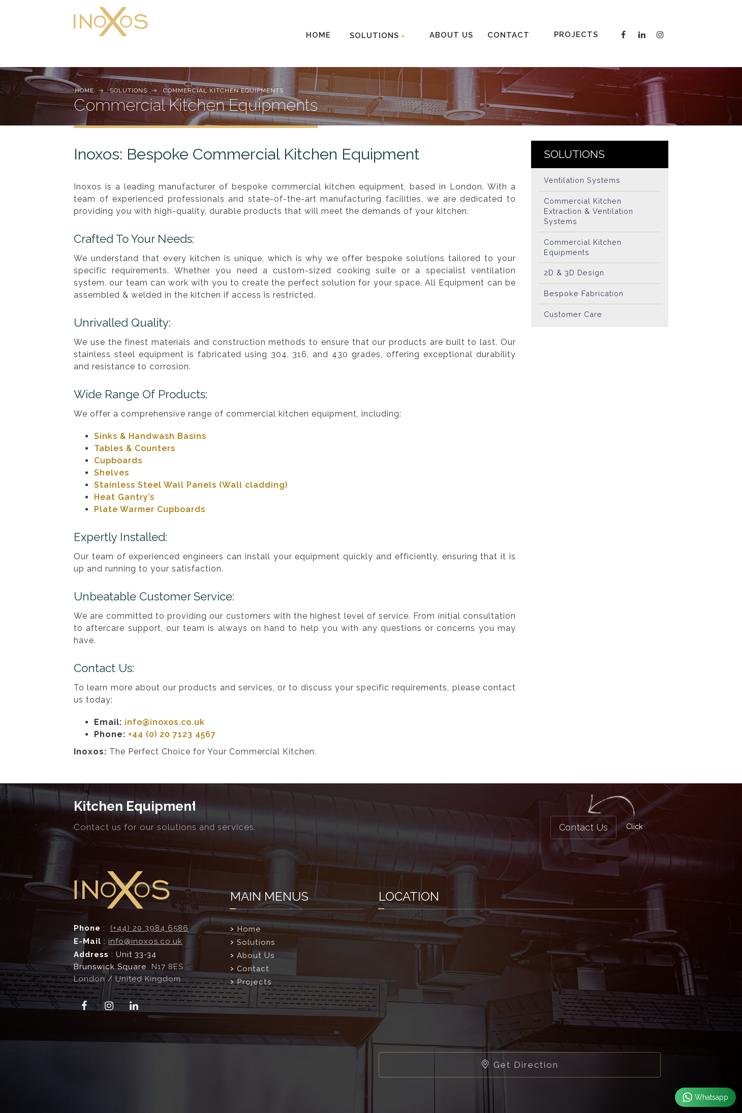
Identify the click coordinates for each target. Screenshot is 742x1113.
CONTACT (508, 35)
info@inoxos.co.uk (165, 722)
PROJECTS (575, 34)
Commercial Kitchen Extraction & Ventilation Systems (591, 214)
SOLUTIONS (374, 35)
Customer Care (574, 323)
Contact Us (583, 827)
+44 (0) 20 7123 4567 (172, 734)
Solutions (256, 942)
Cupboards (118, 460)
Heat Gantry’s (124, 497)
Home (249, 929)
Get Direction (520, 1065)
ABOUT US (451, 35)
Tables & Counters (134, 448)
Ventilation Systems (583, 181)
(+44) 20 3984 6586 (149, 928)
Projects (254, 982)
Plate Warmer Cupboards (149, 509)
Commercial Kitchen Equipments (585, 251)
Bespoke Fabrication (586, 301)
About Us (256, 955)
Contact (253, 968)
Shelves (111, 473)
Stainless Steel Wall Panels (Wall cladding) (191, 485)
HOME (318, 35)
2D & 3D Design (575, 278)
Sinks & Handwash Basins (150, 436)
